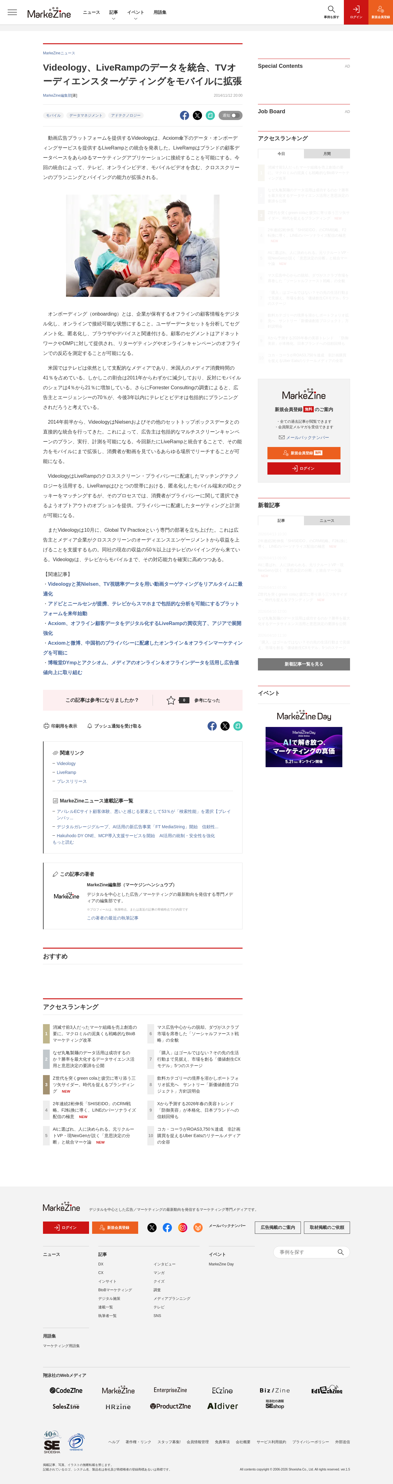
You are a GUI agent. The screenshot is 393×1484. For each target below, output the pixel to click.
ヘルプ (113, 1442)
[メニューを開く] (12, 12)
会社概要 (243, 1442)
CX (100, 1273)
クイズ (159, 1281)
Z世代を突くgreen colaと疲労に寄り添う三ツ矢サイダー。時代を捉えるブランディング (94, 1085)
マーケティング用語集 (61, 1346)
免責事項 (222, 1442)
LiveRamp (66, 772)
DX (100, 1264)
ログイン (303, 468)
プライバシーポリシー (310, 1442)
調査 (157, 1290)
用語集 (160, 12)
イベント (135, 13)
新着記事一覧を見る (304, 664)
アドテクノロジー (126, 115)
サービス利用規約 (271, 1442)
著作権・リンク (138, 1442)
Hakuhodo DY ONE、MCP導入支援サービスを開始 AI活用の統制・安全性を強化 (136, 835)
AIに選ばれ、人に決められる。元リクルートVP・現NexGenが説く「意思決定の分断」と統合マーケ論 (93, 1135)
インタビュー (165, 1264)
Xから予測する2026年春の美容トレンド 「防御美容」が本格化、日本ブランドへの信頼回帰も (198, 1110)
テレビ (159, 1307)
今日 (281, 154)
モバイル (53, 115)
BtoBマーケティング (115, 1290)
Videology (66, 763)
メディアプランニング (172, 1298)
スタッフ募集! (169, 1442)
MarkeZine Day (221, 1264)
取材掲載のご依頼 (327, 1227)
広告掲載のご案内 (278, 1227)
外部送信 (342, 1442)
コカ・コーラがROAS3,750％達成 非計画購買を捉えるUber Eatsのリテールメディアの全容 (199, 1135)
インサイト (107, 1281)
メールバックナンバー (304, 437)
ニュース (91, 12)
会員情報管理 (198, 1442)
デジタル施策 (109, 1298)
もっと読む (63, 842)
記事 (113, 13)
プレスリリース (72, 781)
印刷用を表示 (60, 726)
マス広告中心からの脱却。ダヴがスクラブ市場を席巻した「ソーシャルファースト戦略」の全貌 (198, 1034)
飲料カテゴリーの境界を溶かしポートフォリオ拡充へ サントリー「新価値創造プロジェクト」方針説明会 (198, 1085)
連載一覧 (105, 1307)
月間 (327, 154)
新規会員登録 (302, 453)
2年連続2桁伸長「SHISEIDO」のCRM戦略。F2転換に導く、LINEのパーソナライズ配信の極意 (94, 1110)
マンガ (159, 1273)
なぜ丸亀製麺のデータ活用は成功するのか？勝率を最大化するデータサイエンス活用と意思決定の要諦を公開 (93, 1059)
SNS (157, 1316)
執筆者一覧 (107, 1316)
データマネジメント (86, 115)
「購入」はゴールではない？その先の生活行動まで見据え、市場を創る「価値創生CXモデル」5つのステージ (198, 1059)
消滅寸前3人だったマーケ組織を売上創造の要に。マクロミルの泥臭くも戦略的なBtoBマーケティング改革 (95, 1034)
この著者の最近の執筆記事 (112, 917)
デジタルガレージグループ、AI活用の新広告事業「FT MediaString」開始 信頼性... (137, 826)
